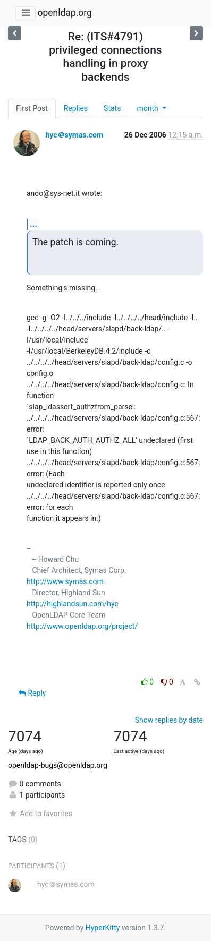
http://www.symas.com (65, 581)
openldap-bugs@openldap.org (57, 765)
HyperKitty (103, 927)
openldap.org (64, 12)
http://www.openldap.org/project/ (82, 626)
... (33, 224)
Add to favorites (40, 813)
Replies (76, 108)
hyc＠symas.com (74, 135)
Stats (112, 108)
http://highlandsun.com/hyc (73, 604)
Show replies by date (169, 720)
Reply (32, 693)
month (148, 108)
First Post (32, 108)
